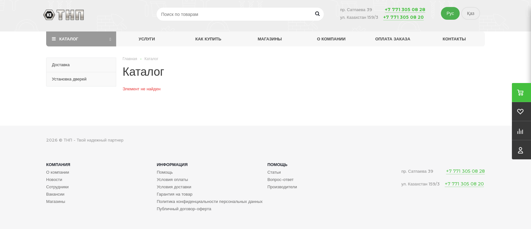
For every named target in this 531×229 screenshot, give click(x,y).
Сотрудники (57, 186)
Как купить (208, 38)
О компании (331, 38)
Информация (172, 164)
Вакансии (55, 194)
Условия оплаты (172, 179)
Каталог (68, 38)
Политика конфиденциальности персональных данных (209, 201)
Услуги (147, 38)
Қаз (470, 13)
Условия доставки (174, 186)
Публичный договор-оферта (184, 208)
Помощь (277, 164)
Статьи (274, 172)
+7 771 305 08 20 (403, 17)
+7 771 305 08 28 (405, 9)
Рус (450, 13)
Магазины (270, 38)
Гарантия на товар (174, 194)
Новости (54, 179)
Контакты (454, 38)
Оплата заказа (392, 38)
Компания (58, 164)
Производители (282, 186)
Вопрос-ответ (280, 179)
